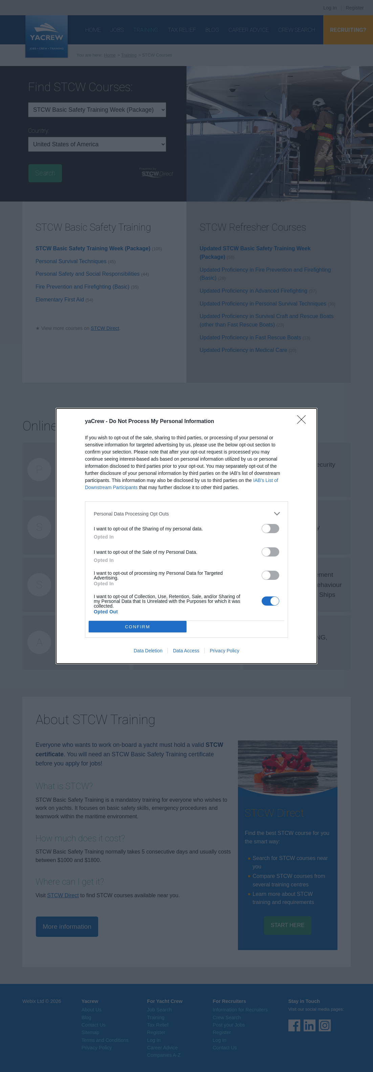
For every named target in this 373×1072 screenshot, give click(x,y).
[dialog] (186, 536)
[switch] (270, 528)
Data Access (186, 650)
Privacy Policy (224, 650)
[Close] (303, 421)
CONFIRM (137, 626)
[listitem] (186, 513)
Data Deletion (148, 650)
